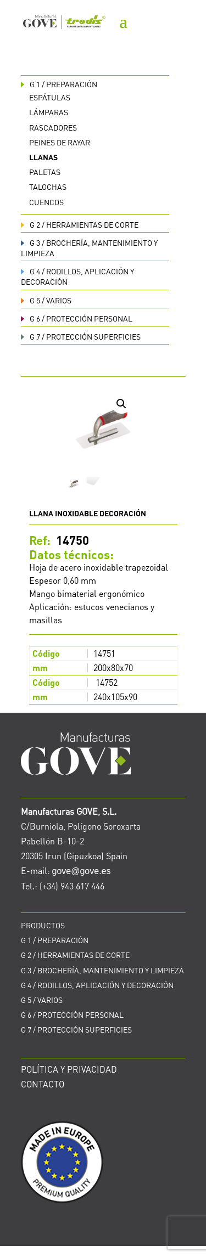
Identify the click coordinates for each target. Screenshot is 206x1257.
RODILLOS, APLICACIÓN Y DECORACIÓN (97, 985)
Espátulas (49, 97)
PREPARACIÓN (59, 84)
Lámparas (48, 112)
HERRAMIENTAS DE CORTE (79, 224)
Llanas (43, 157)
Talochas (47, 186)
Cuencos (46, 202)
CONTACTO (42, 1084)
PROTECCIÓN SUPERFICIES (81, 336)
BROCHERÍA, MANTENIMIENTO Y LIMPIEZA (102, 970)
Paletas (44, 172)
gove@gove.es (81, 871)
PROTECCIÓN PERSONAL (76, 318)
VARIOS (46, 300)
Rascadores (53, 127)
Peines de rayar (59, 142)
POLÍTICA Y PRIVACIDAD (69, 1069)
